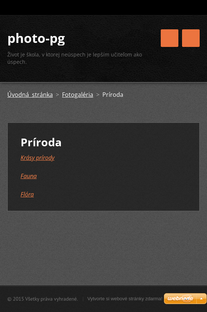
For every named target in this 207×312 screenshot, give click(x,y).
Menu (191, 38)
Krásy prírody (37, 158)
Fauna (29, 176)
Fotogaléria (77, 95)
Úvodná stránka (30, 95)
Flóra (27, 194)
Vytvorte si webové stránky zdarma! (125, 298)
